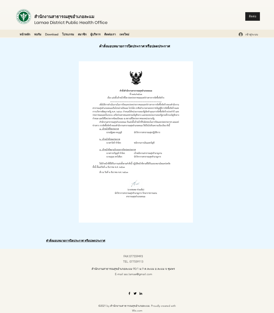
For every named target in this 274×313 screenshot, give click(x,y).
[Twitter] (135, 293)
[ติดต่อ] (252, 16)
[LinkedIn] (141, 293)
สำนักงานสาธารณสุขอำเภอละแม (64, 17)
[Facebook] (129, 293)
